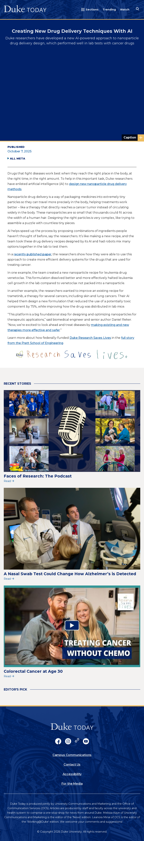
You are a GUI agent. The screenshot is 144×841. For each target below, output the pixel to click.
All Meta (17, 158)
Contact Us (72, 764)
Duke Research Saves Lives (90, 338)
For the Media (72, 783)
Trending (109, 9)
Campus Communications (72, 755)
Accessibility (72, 774)
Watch (124, 9)
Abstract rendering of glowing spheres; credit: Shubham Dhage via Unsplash (134, 137)
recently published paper (32, 254)
